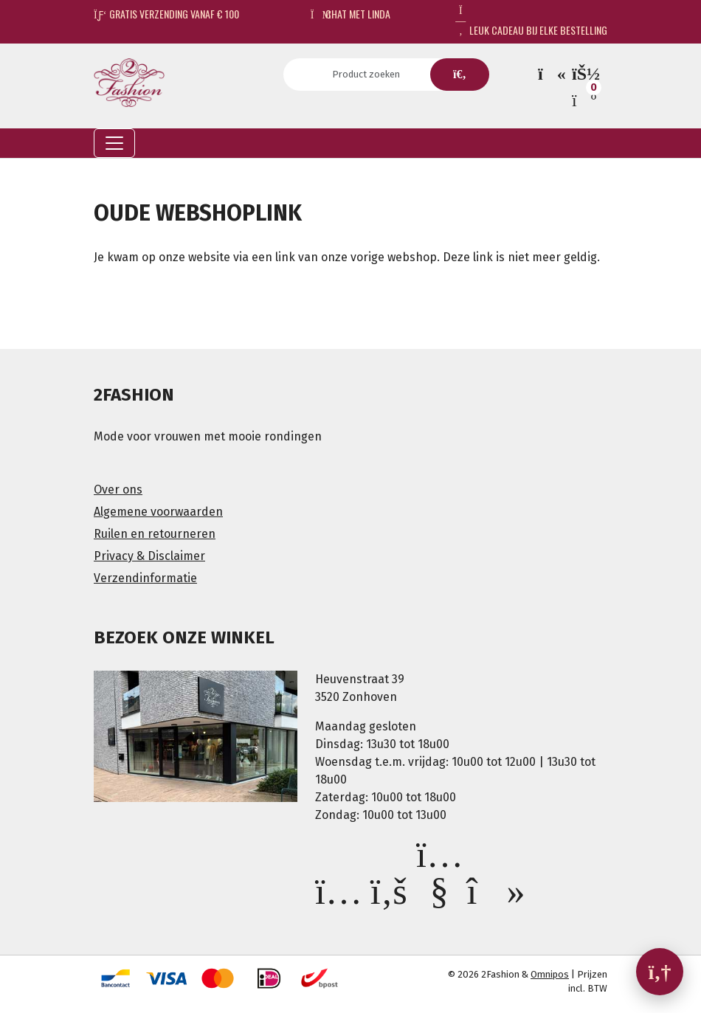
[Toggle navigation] (114, 143)
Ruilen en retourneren (154, 534)
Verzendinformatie (145, 578)
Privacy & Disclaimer (149, 556)
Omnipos (550, 974)
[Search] (370, 74)
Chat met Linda (351, 13)
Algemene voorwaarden (158, 512)
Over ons (118, 490)
